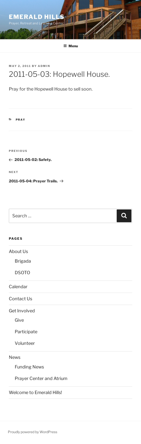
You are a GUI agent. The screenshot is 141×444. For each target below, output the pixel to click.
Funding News (29, 366)
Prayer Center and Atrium (41, 378)
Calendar (18, 286)
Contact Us (20, 298)
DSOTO (22, 272)
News (14, 357)
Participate (26, 331)
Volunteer (25, 343)
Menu (70, 46)
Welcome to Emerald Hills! (35, 392)
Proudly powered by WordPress (32, 432)
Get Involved (22, 310)
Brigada (23, 261)
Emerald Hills (37, 16)
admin (44, 66)
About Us (18, 251)
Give (19, 320)
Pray (21, 119)
